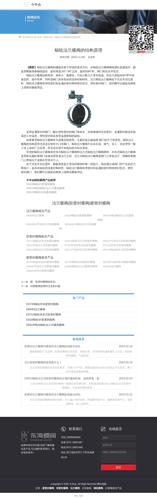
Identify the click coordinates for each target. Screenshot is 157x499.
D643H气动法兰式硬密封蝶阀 (42, 266)
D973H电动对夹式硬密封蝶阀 (42, 262)
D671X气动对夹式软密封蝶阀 (81, 249)
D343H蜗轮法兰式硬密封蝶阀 (81, 266)
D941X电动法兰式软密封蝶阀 (42, 249)
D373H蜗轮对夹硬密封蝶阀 (80, 262)
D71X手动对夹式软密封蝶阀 (80, 245)
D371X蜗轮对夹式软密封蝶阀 (42, 240)
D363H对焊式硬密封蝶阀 (40, 270)
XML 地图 (78, 496)
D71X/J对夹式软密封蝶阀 (117, 245)
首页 (39, 37)
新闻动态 (48, 37)
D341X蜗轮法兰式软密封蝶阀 (81, 240)
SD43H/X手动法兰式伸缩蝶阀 (42, 224)
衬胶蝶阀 (110, 488)
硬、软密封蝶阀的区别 (42, 281)
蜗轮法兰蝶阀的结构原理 (67, 37)
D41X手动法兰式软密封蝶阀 (42, 245)
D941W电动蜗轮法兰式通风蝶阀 (45, 188)
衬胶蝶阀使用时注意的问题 (45, 286)
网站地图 (101, 484)
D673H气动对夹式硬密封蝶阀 (119, 262)
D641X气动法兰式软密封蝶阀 (119, 240)
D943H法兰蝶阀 (35, 215)
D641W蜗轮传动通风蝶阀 (41, 192)
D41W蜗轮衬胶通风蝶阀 (40, 184)
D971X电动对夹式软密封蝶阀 (119, 249)
